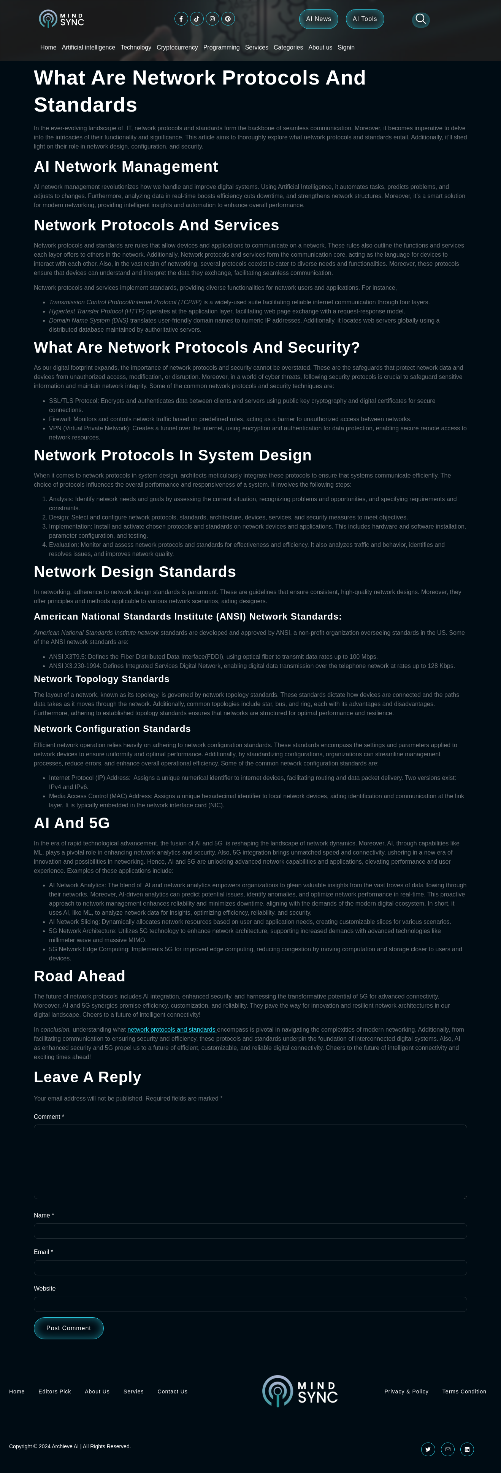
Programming (221, 47)
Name (44, 1220)
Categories (288, 47)
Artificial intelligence (89, 47)
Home (48, 47)
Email (43, 1258)
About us (320, 47)
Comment (49, 1117)
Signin (346, 47)
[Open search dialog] (421, 20)
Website (45, 1295)
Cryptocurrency (177, 47)
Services (256, 47)
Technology (135, 47)
